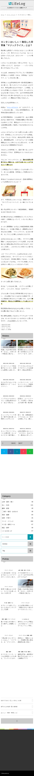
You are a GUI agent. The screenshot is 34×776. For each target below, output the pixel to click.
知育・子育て (17, 518)
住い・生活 (17, 505)
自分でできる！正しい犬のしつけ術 (11, 700)
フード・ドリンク (11, 14)
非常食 (9, 329)
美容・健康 (17, 515)
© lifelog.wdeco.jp (5, 773)
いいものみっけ (17, 531)
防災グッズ (4, 329)
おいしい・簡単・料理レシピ (9, 712)
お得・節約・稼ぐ (17, 502)
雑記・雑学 (17, 528)
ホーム (2, 14)
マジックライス (12, 107)
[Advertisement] (17, 474)
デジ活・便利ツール (17, 524)
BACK (14, 443)
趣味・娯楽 (17, 508)
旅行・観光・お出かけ (18, 511)
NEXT (20, 443)
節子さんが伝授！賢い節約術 (9, 706)
